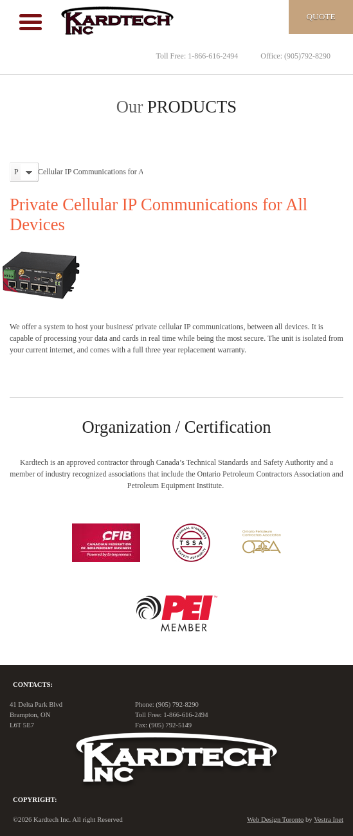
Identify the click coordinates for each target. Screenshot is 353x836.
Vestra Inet (328, 819)
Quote (320, 16)
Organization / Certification (176, 427)
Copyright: (35, 799)
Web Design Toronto (275, 819)
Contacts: (33, 684)
